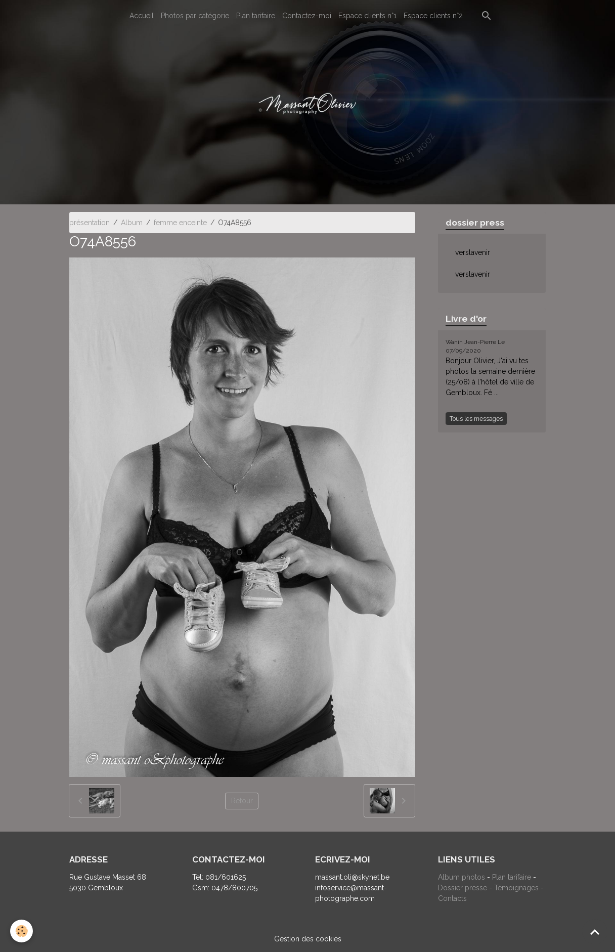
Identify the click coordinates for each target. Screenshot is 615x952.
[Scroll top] (594, 931)
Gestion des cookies (307, 939)
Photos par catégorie (195, 16)
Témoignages (517, 888)
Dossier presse (462, 888)
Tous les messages (476, 418)
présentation (89, 223)
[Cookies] (21, 931)
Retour (242, 801)
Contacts (452, 898)
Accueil (141, 16)
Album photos (461, 877)
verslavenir (472, 252)
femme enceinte (180, 223)
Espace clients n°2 (433, 16)
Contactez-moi (306, 16)
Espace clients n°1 (367, 16)
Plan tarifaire (255, 16)
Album (132, 223)
